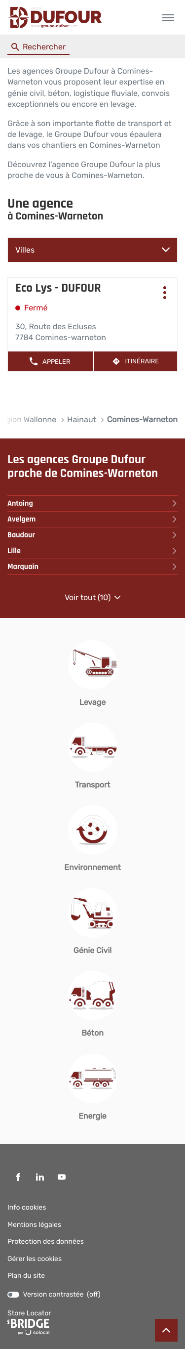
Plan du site (26, 1275)
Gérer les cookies (34, 1259)
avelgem (92, 519)
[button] (168, 17)
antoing (92, 503)
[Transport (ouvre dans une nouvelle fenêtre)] (92, 756)
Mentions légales (34, 1224)
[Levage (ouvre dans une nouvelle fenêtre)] (92, 674)
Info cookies (26, 1207)
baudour (92, 535)
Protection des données (45, 1241)
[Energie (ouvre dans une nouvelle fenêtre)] (92, 1088)
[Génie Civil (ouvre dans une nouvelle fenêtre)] (92, 922)
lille (92, 551)
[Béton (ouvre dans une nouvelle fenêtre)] (92, 1005)
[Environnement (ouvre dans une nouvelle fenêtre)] (92, 839)
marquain (92, 567)
